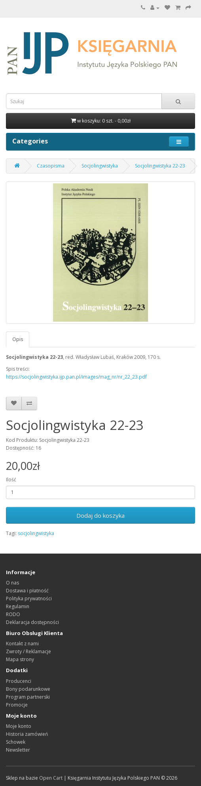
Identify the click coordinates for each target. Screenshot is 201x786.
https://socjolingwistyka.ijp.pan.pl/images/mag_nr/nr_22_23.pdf (76, 376)
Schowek (15, 742)
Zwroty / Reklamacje (28, 651)
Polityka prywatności (29, 598)
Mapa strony (20, 659)
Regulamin (17, 606)
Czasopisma (50, 165)
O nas (12, 582)
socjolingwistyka (36, 533)
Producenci (18, 681)
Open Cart (51, 778)
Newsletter (18, 749)
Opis (17, 339)
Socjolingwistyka (100, 165)
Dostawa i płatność (27, 590)
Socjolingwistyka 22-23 (160, 165)
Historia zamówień (27, 734)
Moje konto (18, 726)
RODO (13, 614)
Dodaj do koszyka (100, 515)
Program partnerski (28, 697)
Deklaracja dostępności (32, 622)
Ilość (11, 479)
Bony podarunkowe (28, 689)
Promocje (17, 704)
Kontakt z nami (22, 643)
